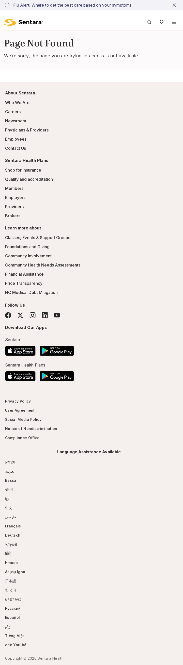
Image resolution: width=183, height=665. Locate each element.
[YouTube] (57, 315)
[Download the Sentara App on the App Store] (20, 349)
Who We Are (17, 102)
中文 (8, 508)
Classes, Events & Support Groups (37, 237)
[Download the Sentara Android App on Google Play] (57, 349)
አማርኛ (10, 462)
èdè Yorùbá (15, 645)
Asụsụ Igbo (15, 572)
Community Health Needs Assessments (42, 265)
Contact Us (15, 148)
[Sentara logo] (23, 22)
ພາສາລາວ (13, 599)
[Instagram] (32, 315)
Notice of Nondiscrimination (31, 428)
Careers (13, 111)
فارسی (10, 517)
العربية (10, 471)
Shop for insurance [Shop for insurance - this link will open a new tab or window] (23, 170)
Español (12, 617)
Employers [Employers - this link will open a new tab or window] (15, 197)
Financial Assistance (24, 274)
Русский (13, 608)
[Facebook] (8, 315)
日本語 (10, 581)
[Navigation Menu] (174, 22)
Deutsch (12, 535)
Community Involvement (28, 255)
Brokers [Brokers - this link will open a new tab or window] (12, 215)
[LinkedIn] (45, 315)
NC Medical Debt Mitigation (31, 292)
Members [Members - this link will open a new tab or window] (14, 188)
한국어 (10, 590)
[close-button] (175, 5)
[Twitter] (20, 315)
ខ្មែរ (7, 498)
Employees (15, 139)
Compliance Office (22, 438)
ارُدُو (8, 626)
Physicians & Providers (27, 129)
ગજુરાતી (11, 544)
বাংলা (9, 489)
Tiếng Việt (14, 636)
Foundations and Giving (27, 246)
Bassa (11, 480)
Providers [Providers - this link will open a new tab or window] (14, 206)
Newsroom (15, 120)
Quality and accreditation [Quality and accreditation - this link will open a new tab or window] (29, 179)
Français (13, 526)
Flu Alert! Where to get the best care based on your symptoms (72, 5)
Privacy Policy (18, 401)
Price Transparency (23, 283)
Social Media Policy (23, 419)
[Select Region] (162, 22)
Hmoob (11, 562)
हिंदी (8, 553)
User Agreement (20, 410)
